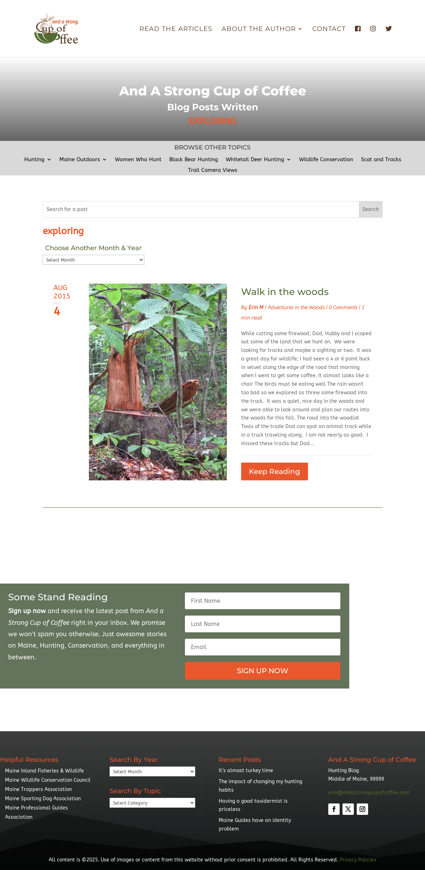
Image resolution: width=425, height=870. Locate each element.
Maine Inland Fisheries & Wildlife (44, 771)
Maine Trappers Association (38, 789)
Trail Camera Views (212, 170)
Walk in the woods (285, 291)
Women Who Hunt (138, 160)
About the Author (259, 29)
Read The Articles (175, 29)
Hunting (34, 160)
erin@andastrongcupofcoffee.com (369, 793)
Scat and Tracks (381, 160)
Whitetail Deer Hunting (255, 160)
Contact (329, 29)
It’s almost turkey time (246, 771)
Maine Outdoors (79, 160)
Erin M (256, 308)
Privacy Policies (358, 860)
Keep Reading (274, 471)
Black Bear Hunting (193, 160)
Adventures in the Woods (296, 308)
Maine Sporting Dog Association (43, 799)
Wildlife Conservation (326, 160)
